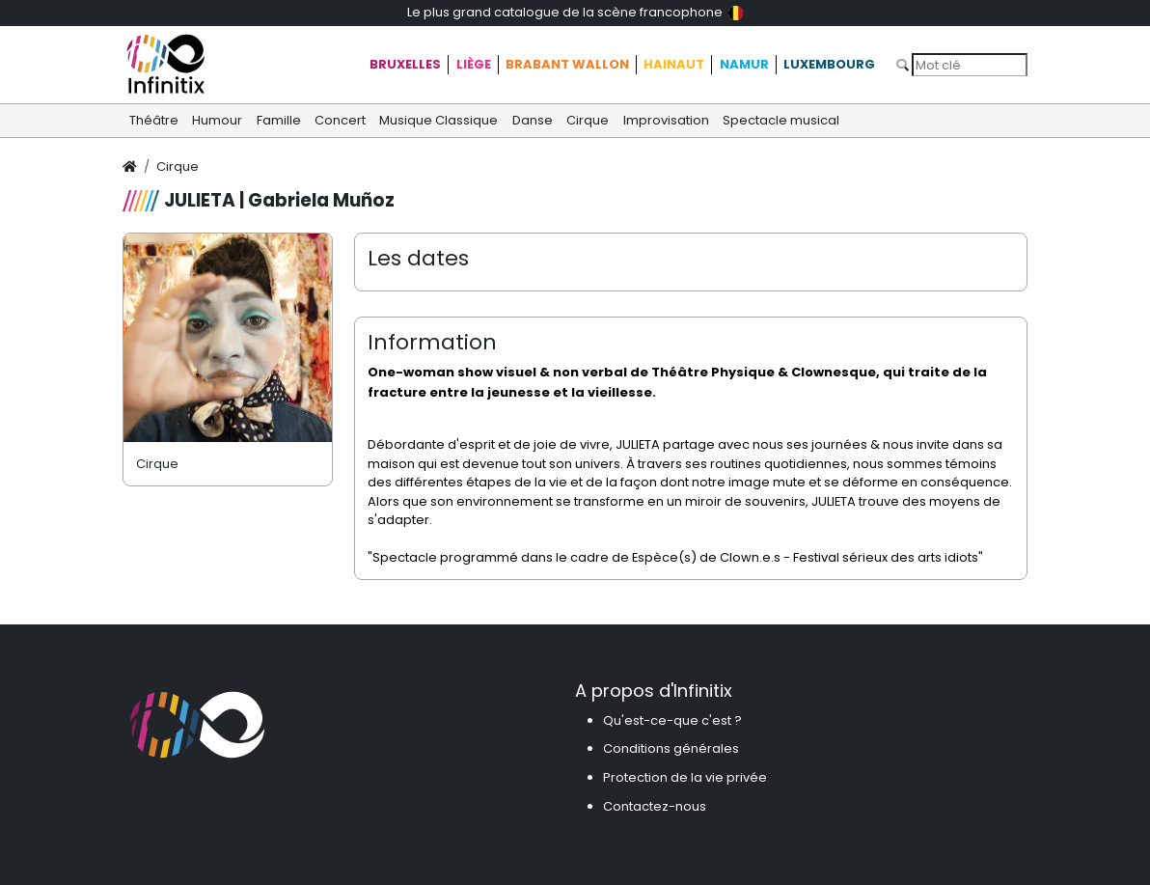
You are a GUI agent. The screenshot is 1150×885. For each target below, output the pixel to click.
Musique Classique (438, 120)
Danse (532, 120)
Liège (473, 64)
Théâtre (153, 120)
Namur (744, 64)
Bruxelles (405, 64)
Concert (340, 120)
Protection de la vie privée (685, 777)
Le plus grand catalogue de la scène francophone (575, 12)
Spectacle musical (781, 120)
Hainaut (673, 64)
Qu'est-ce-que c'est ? (672, 720)
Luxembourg (829, 64)
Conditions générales (671, 748)
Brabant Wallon (567, 64)
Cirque (587, 120)
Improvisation (666, 120)
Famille (279, 120)
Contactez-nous (654, 806)
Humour (217, 120)
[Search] (969, 64)
